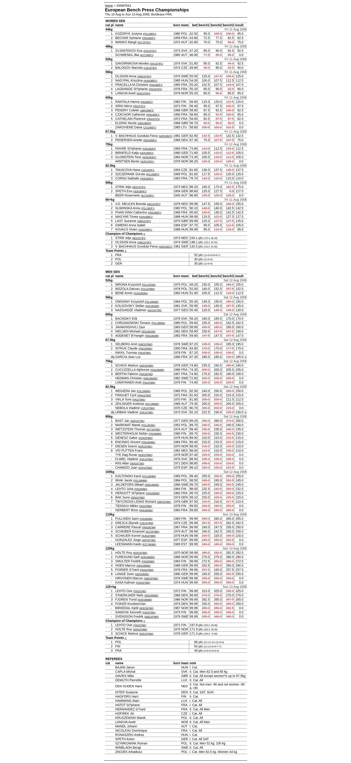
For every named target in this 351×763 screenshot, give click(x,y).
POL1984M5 (140, 480)
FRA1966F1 (155, 212)
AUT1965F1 (147, 55)
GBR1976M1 (163, 502)
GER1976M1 (146, 365)
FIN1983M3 (146, 519)
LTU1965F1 (150, 127)
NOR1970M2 (139, 553)
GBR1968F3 (147, 110)
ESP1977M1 (148, 540)
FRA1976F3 (155, 89)
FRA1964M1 (148, 442)
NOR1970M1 (145, 446)
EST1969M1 (149, 544)
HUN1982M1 (140, 293)
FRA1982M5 (152, 336)
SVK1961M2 (152, 306)
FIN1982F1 (146, 102)
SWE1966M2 (151, 485)
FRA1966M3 (157, 370)
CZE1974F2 (150, 68)
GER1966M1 (143, 566)
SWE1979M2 (151, 617)
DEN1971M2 (137, 463)
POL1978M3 (147, 289)
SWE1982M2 (150, 378)
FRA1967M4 (148, 527)
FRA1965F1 (156, 85)
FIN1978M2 (145, 506)
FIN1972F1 (139, 106)
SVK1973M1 (146, 412)
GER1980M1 (141, 574)
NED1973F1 (139, 187)
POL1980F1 (150, 34)
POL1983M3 (149, 476)
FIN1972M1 (140, 591)
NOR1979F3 (143, 93)
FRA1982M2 (152, 493)
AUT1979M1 (152, 531)
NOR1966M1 (147, 557)
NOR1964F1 (149, 157)
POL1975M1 (148, 285)
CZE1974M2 (146, 523)
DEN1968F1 (150, 140)
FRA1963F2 (147, 178)
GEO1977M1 (154, 310)
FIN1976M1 (149, 383)
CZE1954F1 (148, 170)
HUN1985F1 (150, 81)
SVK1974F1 (156, 64)
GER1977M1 (137, 421)
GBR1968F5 (144, 123)
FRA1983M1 (146, 510)
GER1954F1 (140, 191)
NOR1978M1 (145, 455)
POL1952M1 (148, 425)
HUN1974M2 (143, 583)
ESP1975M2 (145, 468)
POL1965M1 (143, 391)
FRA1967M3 (146, 374)
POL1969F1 (153, 174)
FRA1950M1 (145, 348)
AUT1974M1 (153, 429)
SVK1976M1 (146, 459)
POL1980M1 (158, 323)
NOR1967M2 (146, 608)
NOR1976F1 (147, 161)
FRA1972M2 (144, 395)
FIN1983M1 (148, 561)
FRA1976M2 (146, 570)
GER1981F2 (165, 136)
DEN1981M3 (148, 331)
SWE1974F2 (144, 76)
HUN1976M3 (148, 536)
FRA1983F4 (149, 149)
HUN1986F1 (146, 217)
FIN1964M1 (141, 489)
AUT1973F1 (144, 42)
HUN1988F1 (145, 229)
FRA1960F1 (153, 115)
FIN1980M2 (155, 434)
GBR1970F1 (144, 221)
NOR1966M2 (144, 600)
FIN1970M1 (139, 400)
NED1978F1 (154, 204)
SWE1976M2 (145, 344)
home (109, 5)
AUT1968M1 (152, 404)
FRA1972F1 (153, 119)
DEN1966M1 (151, 595)
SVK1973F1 (150, 51)
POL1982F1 (148, 208)
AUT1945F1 (147, 195)
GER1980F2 (146, 153)
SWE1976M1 (151, 578)
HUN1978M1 (145, 438)
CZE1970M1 (148, 408)
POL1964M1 (151, 302)
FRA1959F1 (149, 38)
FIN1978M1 (144, 353)
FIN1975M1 (149, 612)
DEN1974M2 (137, 497)
